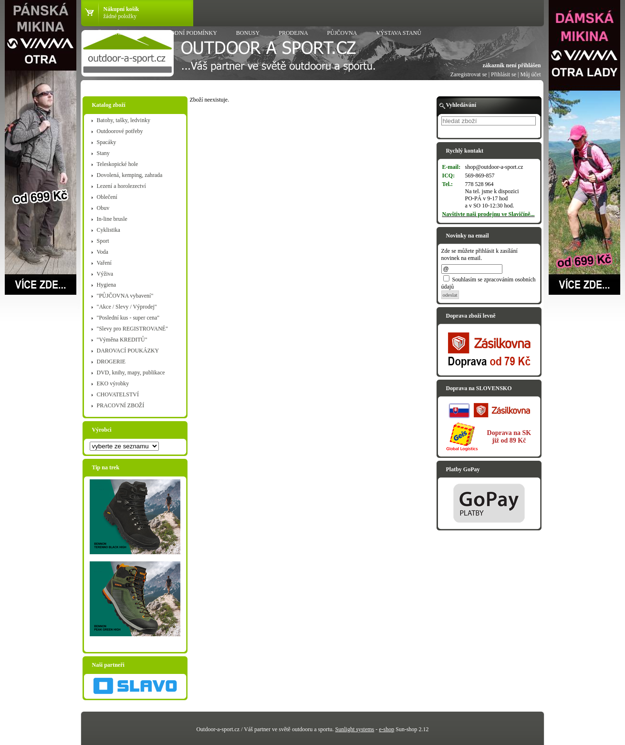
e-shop (386, 729)
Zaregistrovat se (468, 74)
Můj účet (531, 74)
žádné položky (120, 16)
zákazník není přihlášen (511, 65)
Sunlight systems (355, 729)
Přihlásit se (503, 74)
